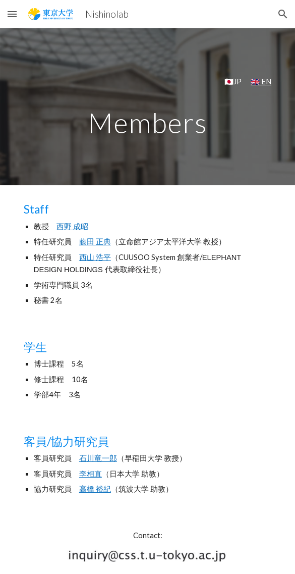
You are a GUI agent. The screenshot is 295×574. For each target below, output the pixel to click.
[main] (147, 82)
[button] (12, 14)
